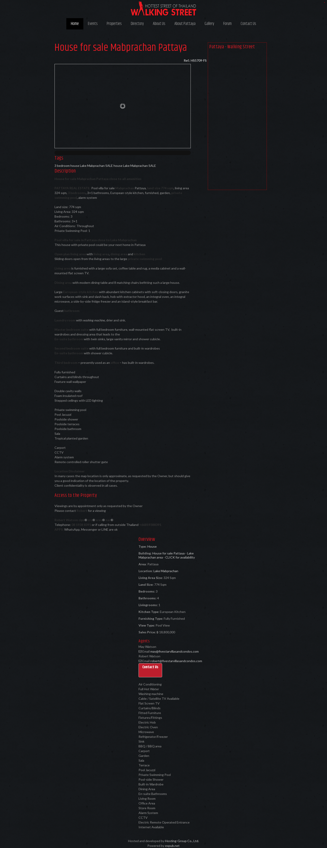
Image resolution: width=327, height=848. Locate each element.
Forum (227, 24)
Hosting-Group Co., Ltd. (182, 841)
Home (75, 24)
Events (93, 24)
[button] (150, 670)
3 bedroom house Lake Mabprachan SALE (83, 166)
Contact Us (248, 24)
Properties (114, 24)
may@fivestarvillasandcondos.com (174, 651)
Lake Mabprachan (166, 571)
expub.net (172, 846)
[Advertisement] (237, 121)
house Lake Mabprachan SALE (135, 166)
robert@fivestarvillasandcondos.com (176, 661)
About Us (159, 24)
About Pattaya (185, 24)
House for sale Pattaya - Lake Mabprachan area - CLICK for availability (167, 555)
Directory (137, 24)
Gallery (209, 24)
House (152, 546)
